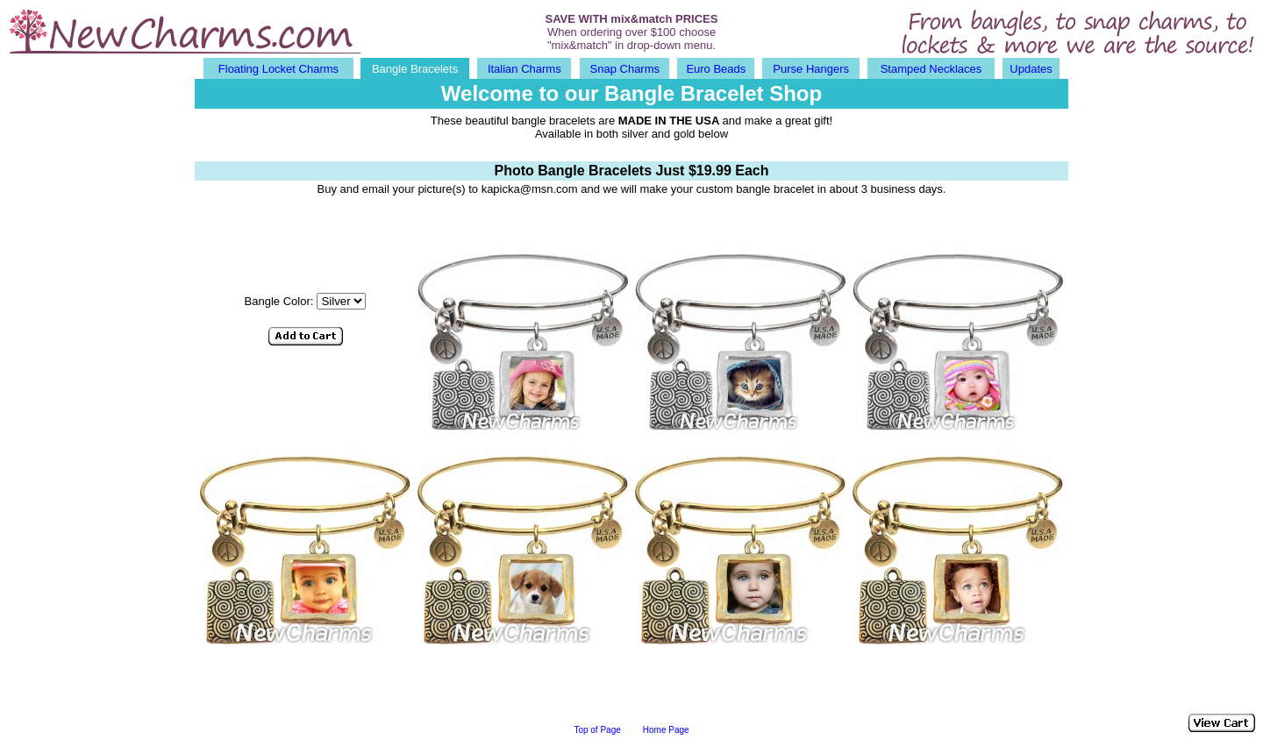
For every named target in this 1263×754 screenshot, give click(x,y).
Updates (1031, 68)
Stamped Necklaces (931, 68)
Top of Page (597, 730)
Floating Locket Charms (278, 68)
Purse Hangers (811, 68)
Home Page (666, 730)
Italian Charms (524, 68)
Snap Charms (625, 68)
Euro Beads (716, 68)
